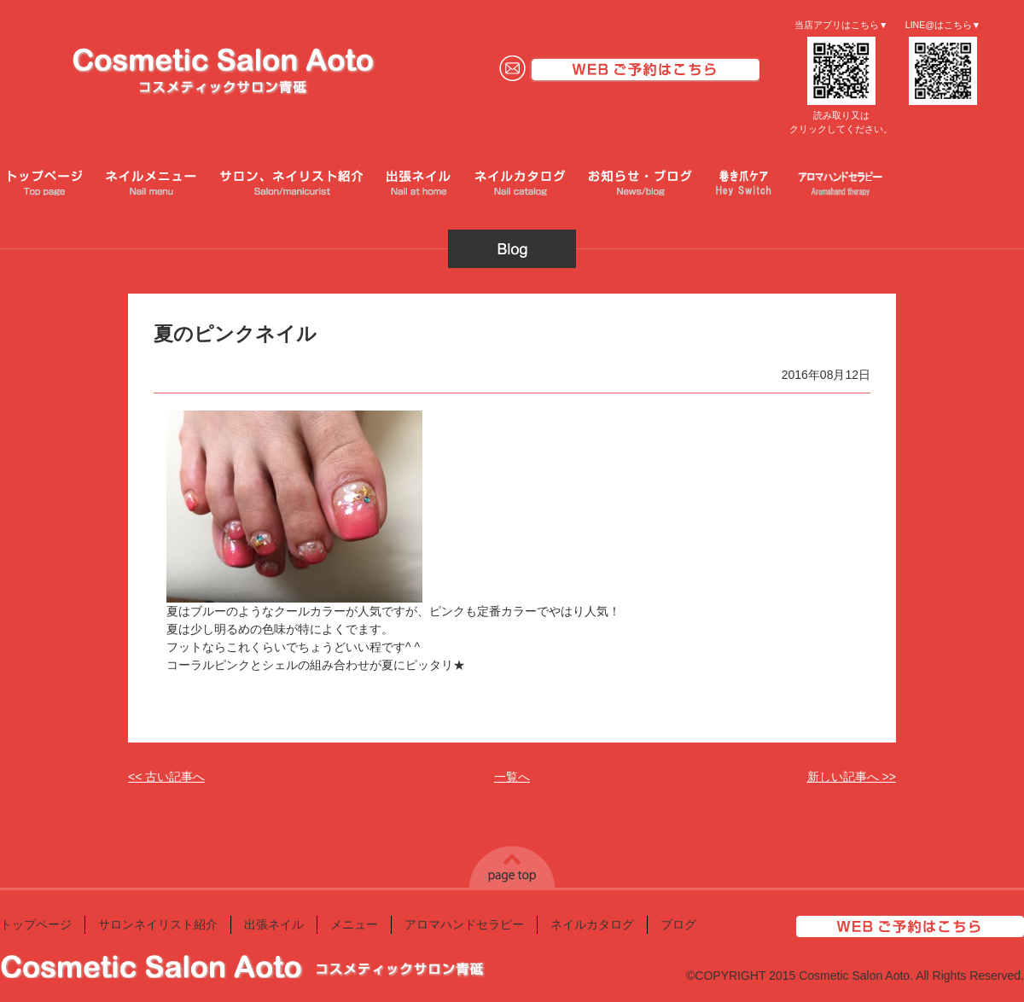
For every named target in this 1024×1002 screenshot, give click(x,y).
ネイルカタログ (592, 924)
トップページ (36, 924)
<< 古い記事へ (166, 777)
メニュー (354, 924)
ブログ (678, 924)
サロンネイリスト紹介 (158, 924)
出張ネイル (274, 924)
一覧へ (512, 777)
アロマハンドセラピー (464, 924)
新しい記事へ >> (851, 777)
